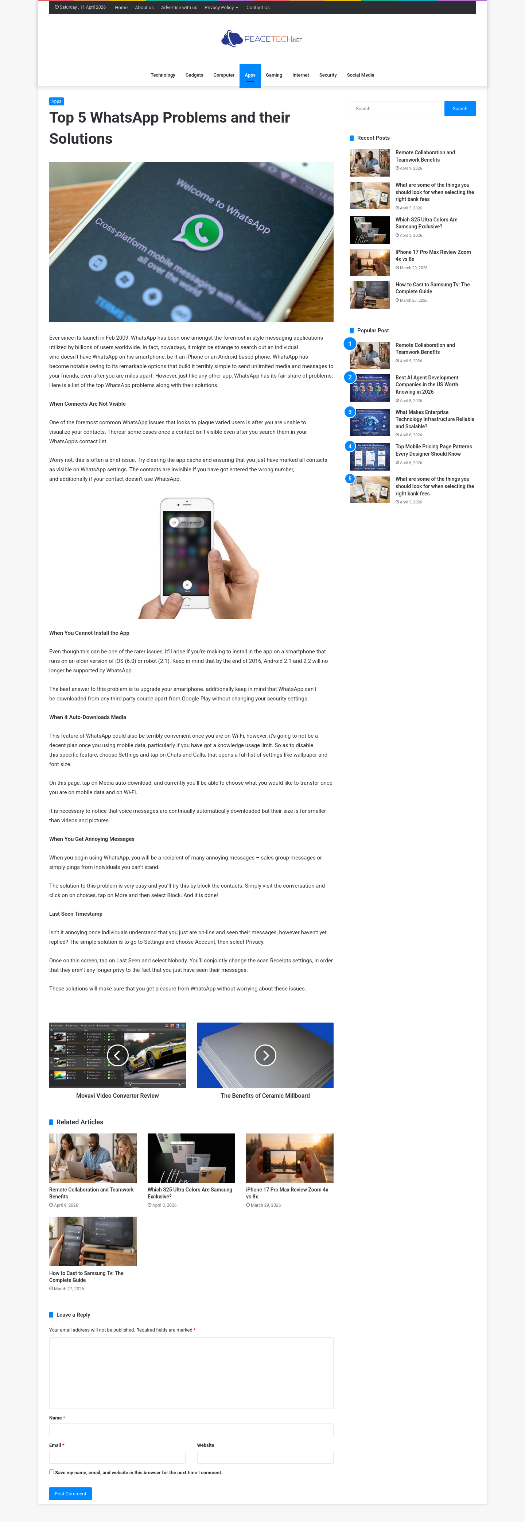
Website (205, 1445)
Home (121, 7)
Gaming (274, 75)
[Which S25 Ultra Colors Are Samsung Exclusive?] (191, 1158)
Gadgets (194, 75)
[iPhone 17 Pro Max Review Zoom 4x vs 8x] (290, 1158)
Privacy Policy (219, 7)
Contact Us (258, 7)
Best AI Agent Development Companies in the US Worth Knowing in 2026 (427, 385)
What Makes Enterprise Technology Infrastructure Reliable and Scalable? (435, 419)
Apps (250, 75)
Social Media (360, 75)
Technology (163, 75)
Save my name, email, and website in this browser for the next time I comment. (138, 1472)
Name (57, 1418)
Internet (300, 75)
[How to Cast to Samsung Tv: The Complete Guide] (93, 1241)
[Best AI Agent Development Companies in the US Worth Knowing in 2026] (370, 388)
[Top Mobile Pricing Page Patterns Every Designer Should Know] (370, 457)
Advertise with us (179, 7)
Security (328, 75)
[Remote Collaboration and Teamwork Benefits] (93, 1158)
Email (57, 1445)
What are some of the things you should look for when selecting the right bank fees (435, 192)
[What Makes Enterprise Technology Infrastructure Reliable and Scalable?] (370, 422)
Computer (223, 75)
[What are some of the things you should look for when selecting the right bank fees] (370, 195)
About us (144, 7)
